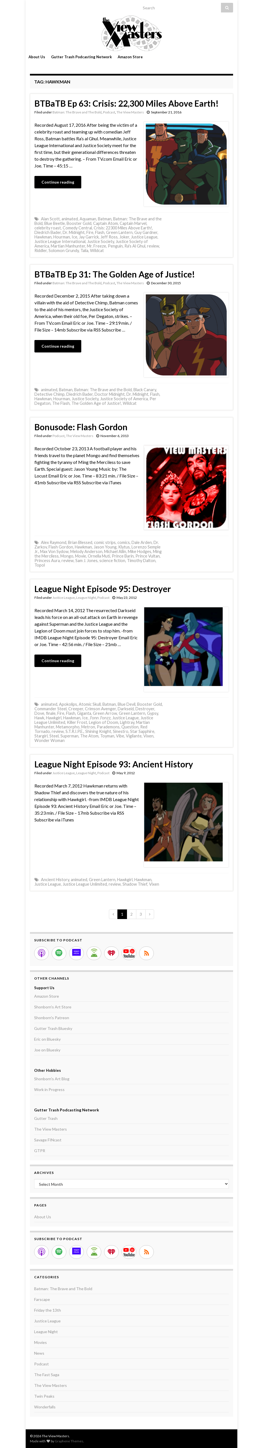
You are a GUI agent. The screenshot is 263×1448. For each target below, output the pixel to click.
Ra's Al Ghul (134, 246)
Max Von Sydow (54, 551)
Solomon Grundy (64, 250)
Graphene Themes (69, 1441)
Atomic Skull (90, 704)
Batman (104, 218)
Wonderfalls (45, 1406)
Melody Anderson (86, 551)
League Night (86, 597)
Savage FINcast (48, 1139)
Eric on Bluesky (47, 1039)
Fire (89, 232)
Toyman (107, 735)
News (39, 1353)
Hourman (61, 236)
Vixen (148, 735)
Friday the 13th (47, 1310)
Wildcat (97, 250)
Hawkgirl (54, 717)
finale (51, 713)
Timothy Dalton (141, 560)
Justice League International (60, 241)
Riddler (40, 250)
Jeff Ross (109, 236)
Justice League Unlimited (85, 884)
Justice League (144, 236)
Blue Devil (126, 704)
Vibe (120, 735)
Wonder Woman (49, 740)
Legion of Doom (103, 722)
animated (70, 218)
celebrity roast (47, 227)
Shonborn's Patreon (51, 1017)
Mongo (66, 556)
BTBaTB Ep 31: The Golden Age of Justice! (114, 274)
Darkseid (126, 708)
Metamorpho (68, 726)
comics (123, 542)
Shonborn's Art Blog (51, 1078)
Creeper (75, 708)
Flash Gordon (61, 547)
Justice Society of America (124, 398)
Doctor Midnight (110, 394)
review (153, 246)
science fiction (112, 560)
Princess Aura (47, 560)
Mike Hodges (139, 551)
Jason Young (105, 547)
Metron (88, 726)
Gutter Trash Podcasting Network (81, 57)
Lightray (127, 722)
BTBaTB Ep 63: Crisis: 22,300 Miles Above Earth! (126, 103)
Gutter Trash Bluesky (53, 1028)
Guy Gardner (145, 232)
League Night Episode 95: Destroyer (102, 589)
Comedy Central (77, 227)
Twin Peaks (44, 1396)
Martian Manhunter (68, 246)
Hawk (39, 717)
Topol (39, 565)
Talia (84, 250)
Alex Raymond (53, 542)
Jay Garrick (89, 236)
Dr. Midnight (74, 232)
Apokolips (68, 704)
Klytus (124, 547)
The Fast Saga (46, 1374)
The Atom (89, 735)
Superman (69, 735)
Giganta (84, 713)
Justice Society (100, 241)
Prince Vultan (147, 556)
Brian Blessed (80, 542)
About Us (37, 57)
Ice (74, 236)
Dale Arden (142, 542)
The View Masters (130, 112)
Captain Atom (105, 223)
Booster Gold (79, 223)
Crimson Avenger (100, 708)
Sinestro (120, 731)
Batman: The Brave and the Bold (103, 389)
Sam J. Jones (86, 560)
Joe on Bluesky (47, 1049)
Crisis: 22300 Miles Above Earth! (123, 227)
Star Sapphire (142, 731)
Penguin (115, 246)
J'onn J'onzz (100, 717)
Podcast (109, 112)
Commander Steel (50, 708)
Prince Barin (123, 556)
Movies (40, 1342)
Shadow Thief (134, 884)
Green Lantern (119, 232)
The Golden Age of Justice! (96, 403)
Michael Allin (115, 551)
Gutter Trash (46, 1118)
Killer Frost (77, 722)
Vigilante (134, 735)
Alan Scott (50, 218)
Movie (80, 556)
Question (130, 726)
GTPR (39, 1150)
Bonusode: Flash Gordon (81, 427)
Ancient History (55, 879)
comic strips (105, 542)
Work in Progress (49, 1089)
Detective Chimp (49, 394)
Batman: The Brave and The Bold (77, 112)
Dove (39, 713)
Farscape (42, 1299)
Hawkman (43, 236)
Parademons (108, 726)
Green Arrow (105, 713)
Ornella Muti (99, 556)
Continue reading (57, 182)
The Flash (61, 403)
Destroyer (144, 708)
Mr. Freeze (96, 246)
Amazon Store (130, 57)
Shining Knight (98, 731)
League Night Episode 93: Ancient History (113, 764)
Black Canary (144, 389)
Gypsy (152, 713)
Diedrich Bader (47, 232)
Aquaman (88, 218)
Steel (54, 735)
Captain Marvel (133, 223)
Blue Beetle (54, 223)
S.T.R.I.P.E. (74, 731)
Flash (99, 232)
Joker (124, 236)
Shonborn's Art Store (52, 1006)
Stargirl (41, 735)
